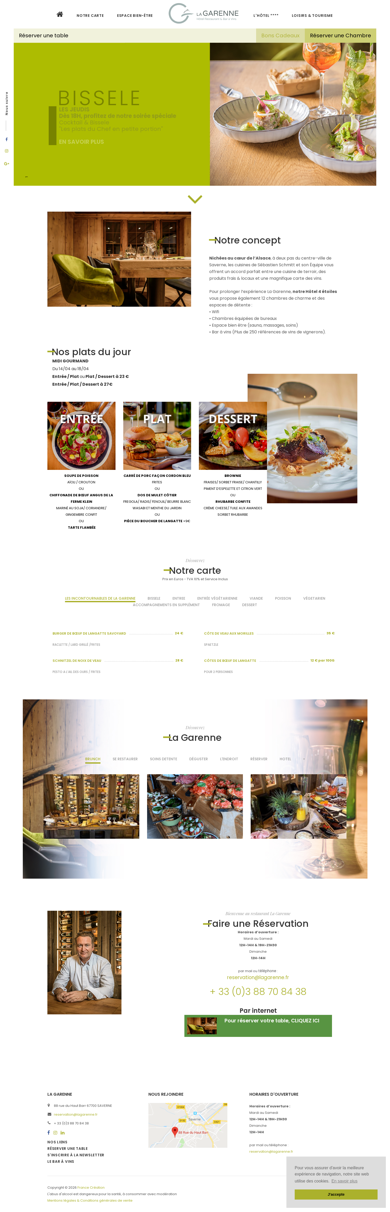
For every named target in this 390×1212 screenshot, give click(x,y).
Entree (178, 598)
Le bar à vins (60, 1161)
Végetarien (314, 598)
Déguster (198, 759)
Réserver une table (44, 35)
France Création (91, 1187)
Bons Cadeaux (280, 35)
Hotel (285, 759)
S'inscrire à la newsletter (75, 1155)
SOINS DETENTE (163, 759)
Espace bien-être (135, 15)
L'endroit (229, 759)
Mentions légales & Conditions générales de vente (90, 1200)
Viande (256, 598)
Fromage (221, 604)
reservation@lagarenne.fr (258, 977)
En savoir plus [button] (344, 1181)
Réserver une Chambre (340, 35)
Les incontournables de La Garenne (100, 598)
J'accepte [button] (336, 1194)
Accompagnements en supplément (166, 604)
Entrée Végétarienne (217, 598)
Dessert (249, 604)
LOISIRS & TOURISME (312, 15)
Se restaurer (125, 759)
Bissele (154, 598)
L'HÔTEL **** (266, 15)
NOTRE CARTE (90, 15)
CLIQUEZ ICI (305, 1020)
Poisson (283, 598)
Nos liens (57, 1142)
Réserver (259, 759)
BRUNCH (92, 759)
